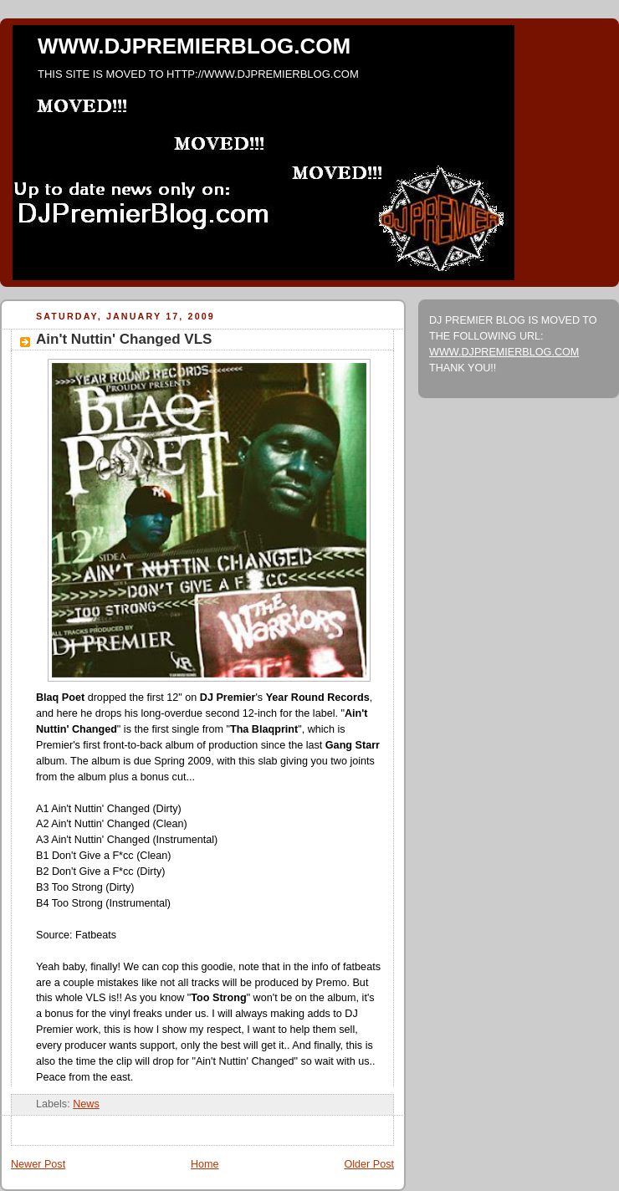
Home (205, 1164)
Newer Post (38, 1164)
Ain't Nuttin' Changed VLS (124, 339)
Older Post (369, 1164)
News (86, 1104)
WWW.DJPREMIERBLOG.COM (194, 46)
